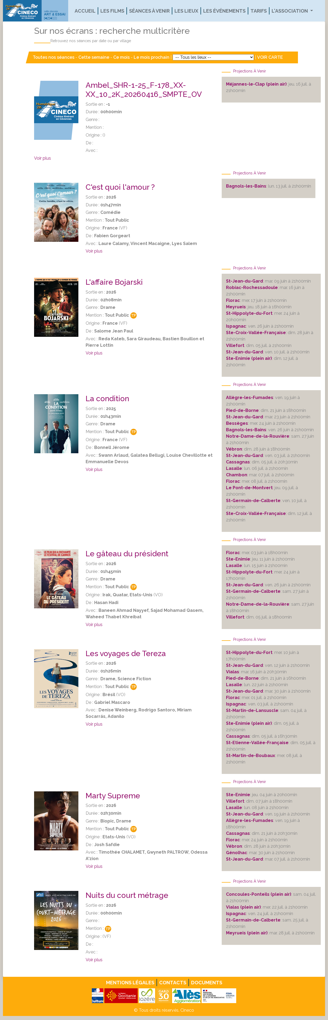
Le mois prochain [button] (151, 57)
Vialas (232, 671)
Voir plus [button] (42, 158)
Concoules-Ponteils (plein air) (258, 894)
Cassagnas (238, 462)
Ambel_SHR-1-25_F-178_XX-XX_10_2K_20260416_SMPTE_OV (144, 90)
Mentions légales (130, 982)
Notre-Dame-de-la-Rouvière (257, 436)
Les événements (224, 11)
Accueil (85, 11)
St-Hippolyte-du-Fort (249, 313)
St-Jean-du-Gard (244, 281)
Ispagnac (236, 326)
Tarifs (258, 11)
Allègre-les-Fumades (249, 397)
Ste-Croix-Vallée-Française (256, 332)
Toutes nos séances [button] (54, 57)
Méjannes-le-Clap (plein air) (256, 84)
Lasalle (234, 468)
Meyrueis (236, 306)
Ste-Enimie (238, 559)
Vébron (234, 449)
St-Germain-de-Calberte (253, 500)
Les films (112, 11)
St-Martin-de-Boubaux (250, 755)
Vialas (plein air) (243, 907)
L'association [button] (290, 11)
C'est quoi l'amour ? (120, 187)
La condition (107, 398)
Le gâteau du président (127, 553)
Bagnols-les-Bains (246, 186)
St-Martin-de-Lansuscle (252, 710)
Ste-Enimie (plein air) (249, 358)
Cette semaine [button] (93, 57)
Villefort (235, 345)
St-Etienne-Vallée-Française (257, 742)
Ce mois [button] (121, 57)
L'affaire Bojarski (114, 282)
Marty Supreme (113, 795)
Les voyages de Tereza (126, 653)
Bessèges (237, 423)
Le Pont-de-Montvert (249, 487)
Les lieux (186, 11)
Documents (206, 982)
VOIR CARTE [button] (270, 57)
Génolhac (236, 852)
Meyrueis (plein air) (247, 932)
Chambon (236, 474)
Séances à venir (149, 11)
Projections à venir (249, 71)
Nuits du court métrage (127, 895)
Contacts (172, 982)
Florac (233, 300)
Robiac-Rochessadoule (252, 287)
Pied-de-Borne (242, 410)
